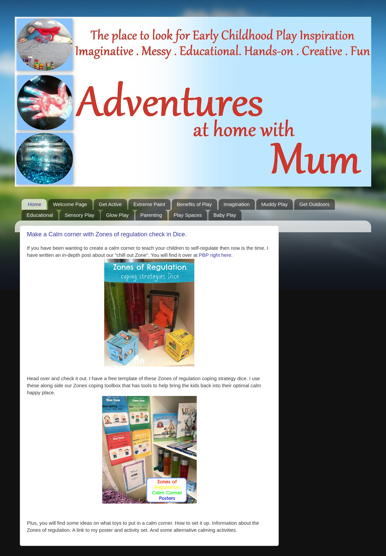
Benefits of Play (194, 204)
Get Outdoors (314, 204)
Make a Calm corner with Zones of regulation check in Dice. (107, 234)
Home (34, 204)
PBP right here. (215, 255)
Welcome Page (70, 204)
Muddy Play (274, 204)
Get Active (110, 204)
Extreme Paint (149, 204)
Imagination (237, 204)
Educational (40, 215)
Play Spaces (188, 215)
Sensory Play (79, 215)
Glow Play (117, 215)
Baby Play (225, 215)
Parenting (151, 215)
